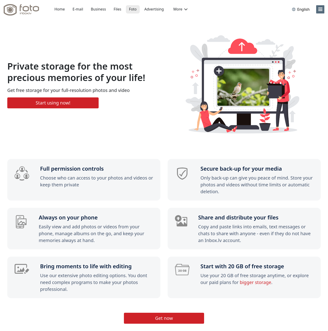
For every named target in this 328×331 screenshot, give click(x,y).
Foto (132, 9)
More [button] (180, 9)
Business (98, 9)
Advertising (154, 9)
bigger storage (255, 282)
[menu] (320, 9)
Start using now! (53, 103)
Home (59, 9)
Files (117, 9)
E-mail (78, 9)
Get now (164, 318)
